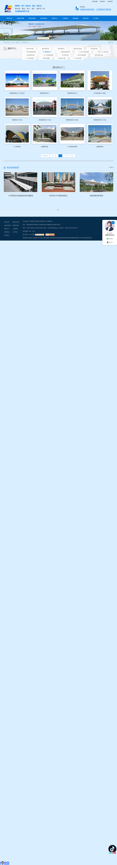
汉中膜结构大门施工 (100, 93)
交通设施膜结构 (65, 52)
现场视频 (75, 18)
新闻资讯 (85, 18)
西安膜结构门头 (72, 93)
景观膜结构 (99, 146)
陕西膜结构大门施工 (72, 120)
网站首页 (9, 18)
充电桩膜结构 (30, 55)
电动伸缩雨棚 (82, 55)
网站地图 (95, 1)
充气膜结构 (65, 55)
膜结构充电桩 (78, 49)
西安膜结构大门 (45, 93)
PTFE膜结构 (30, 59)
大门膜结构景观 (72, 146)
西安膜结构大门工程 (100, 120)
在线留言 (110, 1)
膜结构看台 (43, 18)
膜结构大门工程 (17, 120)
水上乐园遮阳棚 (48, 55)
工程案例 (65, 18)
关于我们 (96, 18)
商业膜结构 (94, 49)
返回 (110, 42)
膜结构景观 (32, 18)
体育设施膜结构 (31, 52)
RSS (30, 236)
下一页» (70, 155)
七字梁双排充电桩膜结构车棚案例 (24, 200)
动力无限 (31, 239)
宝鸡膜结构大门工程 (45, 120)
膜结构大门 (26, 42)
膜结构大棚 (62, 59)
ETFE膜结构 (78, 59)
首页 (13, 42)
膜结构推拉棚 (99, 55)
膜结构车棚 (20, 18)
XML (33, 236)
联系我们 (102, 1)
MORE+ (111, 167)
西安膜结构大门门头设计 (17, 93)
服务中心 (55, 18)
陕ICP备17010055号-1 (71, 232)
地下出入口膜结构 (103, 52)
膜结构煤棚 (46, 59)
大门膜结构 (17, 146)
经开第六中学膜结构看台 (70, 200)
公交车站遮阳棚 (84, 52)
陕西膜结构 (44, 146)
